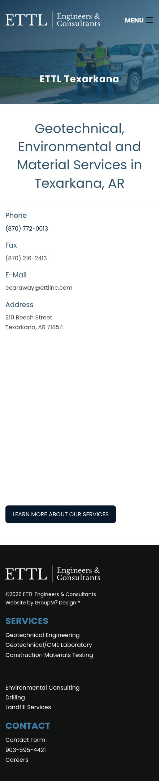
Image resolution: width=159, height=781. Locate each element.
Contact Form (25, 740)
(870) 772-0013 (26, 228)
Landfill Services (28, 707)
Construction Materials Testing (49, 655)
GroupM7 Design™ (57, 602)
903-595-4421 (25, 750)
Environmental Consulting (42, 687)
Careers (16, 760)
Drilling (15, 697)
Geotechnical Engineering (42, 635)
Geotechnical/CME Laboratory (48, 645)
